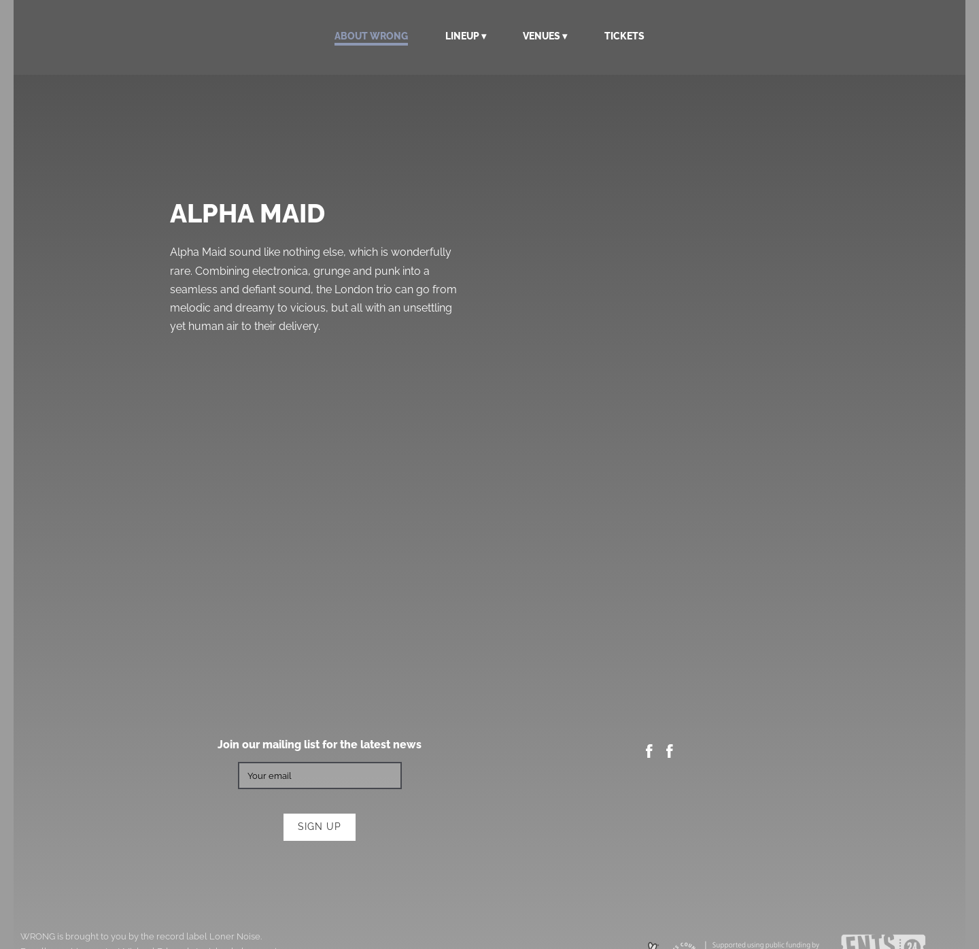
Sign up (319, 826)
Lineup (462, 36)
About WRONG (371, 36)
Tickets (624, 36)
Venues (541, 36)
